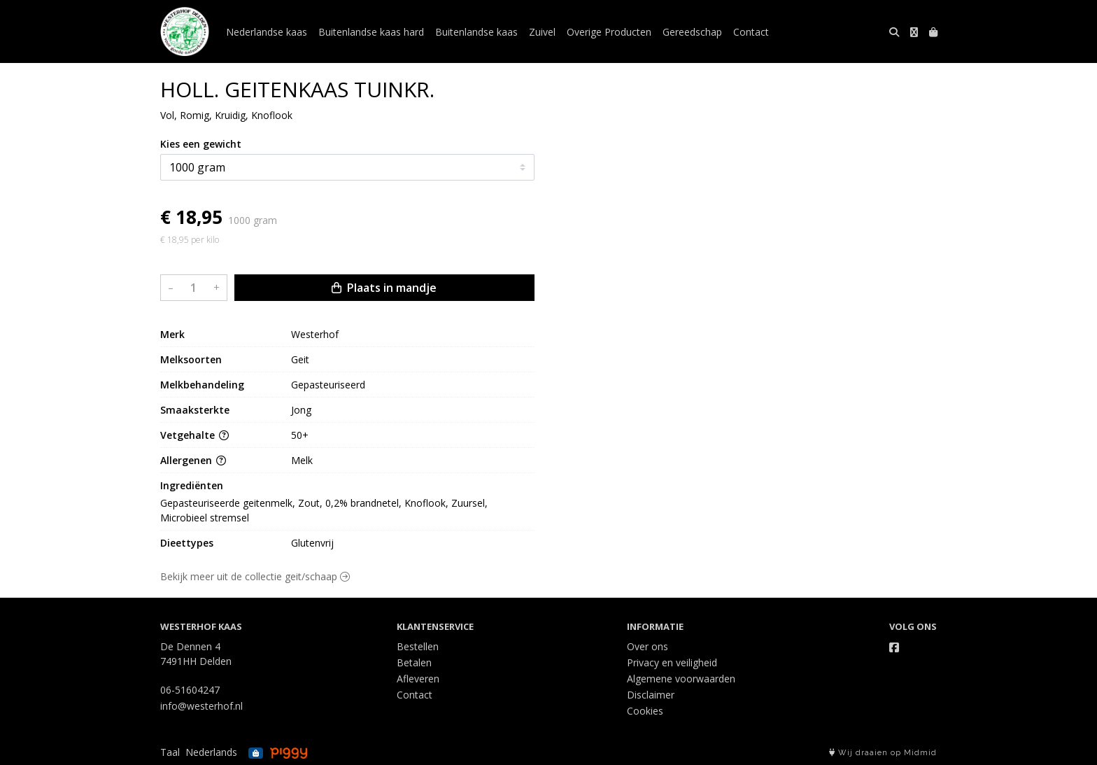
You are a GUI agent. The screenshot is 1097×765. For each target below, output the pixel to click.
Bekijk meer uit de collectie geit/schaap (255, 576)
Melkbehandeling (202, 384)
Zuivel (542, 31)
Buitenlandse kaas (476, 31)
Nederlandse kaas (266, 31)
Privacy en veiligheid (672, 662)
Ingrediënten (191, 485)
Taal (170, 752)
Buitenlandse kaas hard (371, 31)
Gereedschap (692, 31)
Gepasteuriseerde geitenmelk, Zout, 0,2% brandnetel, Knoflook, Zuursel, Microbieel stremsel (325, 510)
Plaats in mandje (384, 287)
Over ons (647, 646)
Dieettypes (186, 542)
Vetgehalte (194, 435)
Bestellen (418, 646)
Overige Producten (609, 31)
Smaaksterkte (194, 409)
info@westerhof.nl (201, 706)
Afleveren (418, 678)
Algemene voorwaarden (681, 678)
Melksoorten (191, 359)
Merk (172, 334)
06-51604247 (190, 689)
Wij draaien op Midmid (883, 752)
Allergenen (193, 460)
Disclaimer (650, 694)
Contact (751, 31)
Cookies (645, 710)
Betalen (414, 662)
